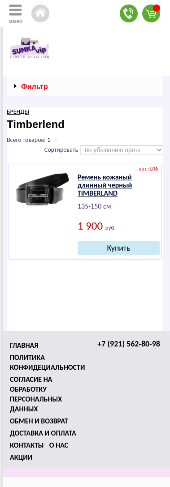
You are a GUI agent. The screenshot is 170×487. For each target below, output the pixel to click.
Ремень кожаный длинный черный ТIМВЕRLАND (105, 185)
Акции (21, 457)
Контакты (27, 445)
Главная (24, 345)
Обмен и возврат (39, 421)
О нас (58, 445)
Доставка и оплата (43, 433)
